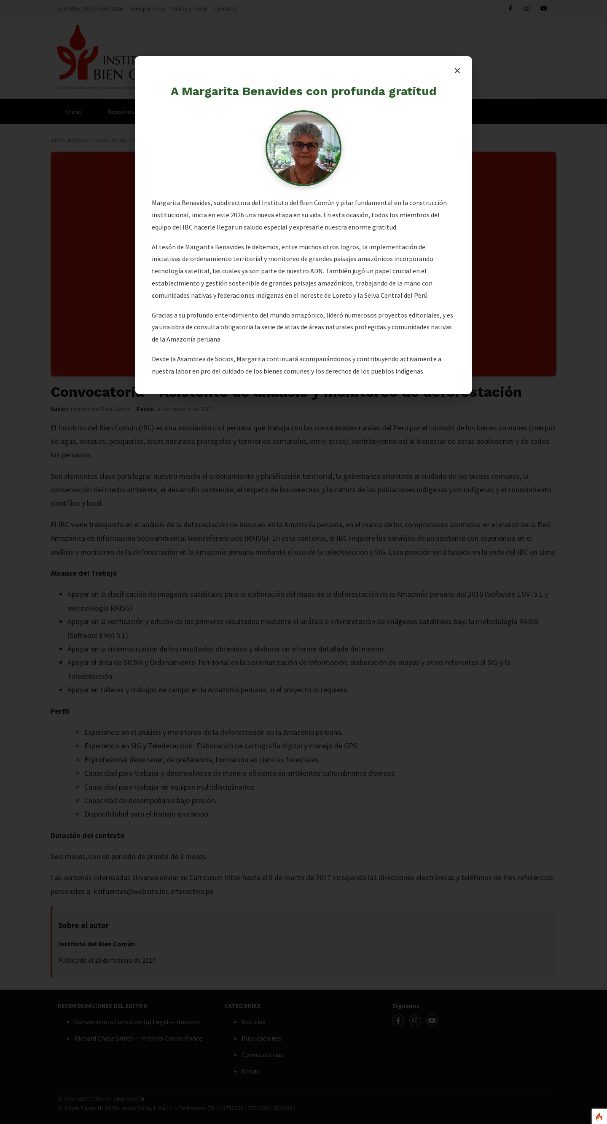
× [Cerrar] (457, 70)
